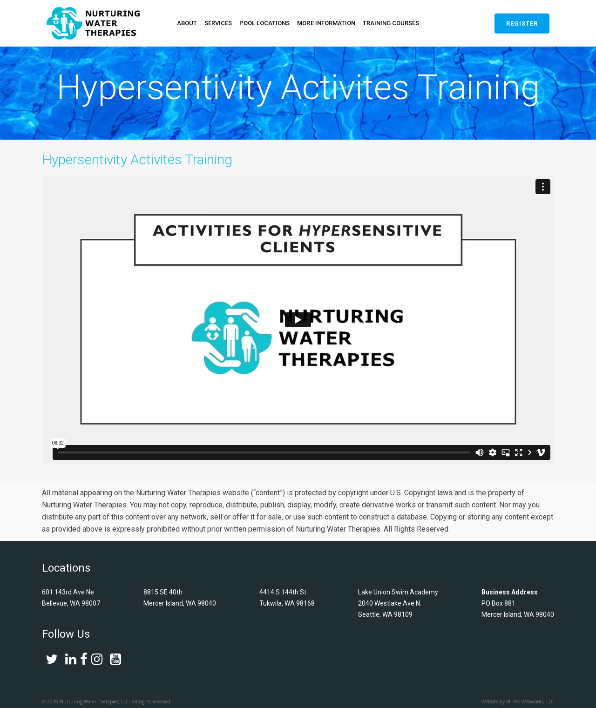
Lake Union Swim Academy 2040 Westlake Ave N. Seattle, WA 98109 (398, 606)
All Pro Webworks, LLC (530, 704)
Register (522, 23)
